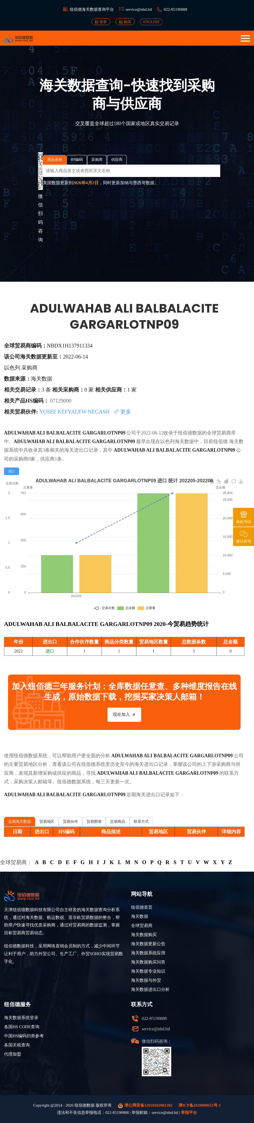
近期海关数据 (19, 822)
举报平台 (189, 1112)
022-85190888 (175, 9)
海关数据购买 (144, 934)
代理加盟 (12, 1054)
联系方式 (141, 822)
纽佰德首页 (141, 907)
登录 (101, 22)
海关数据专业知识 (148, 971)
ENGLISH (151, 22)
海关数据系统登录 (21, 1017)
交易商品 (117, 822)
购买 (125, 22)
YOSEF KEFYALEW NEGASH (75, 412)
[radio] (11, 471)
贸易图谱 (94, 822)
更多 (122, 412)
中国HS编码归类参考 (24, 1036)
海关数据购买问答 (148, 962)
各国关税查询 (17, 1045)
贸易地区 (46, 822)
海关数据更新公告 (148, 943)
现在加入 (124, 714)
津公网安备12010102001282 (145, 1105)
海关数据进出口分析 (150, 989)
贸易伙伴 (70, 822)
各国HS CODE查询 (21, 1026)
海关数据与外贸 (146, 980)
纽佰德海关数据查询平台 (92, 9)
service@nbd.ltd (139, 9)
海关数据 (139, 916)
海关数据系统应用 (148, 953)
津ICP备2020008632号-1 (199, 1105)
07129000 (61, 401)
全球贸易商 (141, 925)
